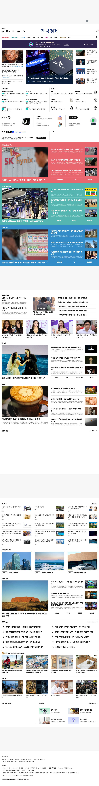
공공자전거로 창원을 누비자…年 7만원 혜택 (12, 671)
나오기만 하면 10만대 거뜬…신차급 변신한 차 (72, 315)
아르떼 (4, 343)
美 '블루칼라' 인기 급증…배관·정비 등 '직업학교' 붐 (66, 201)
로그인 (95, 31)
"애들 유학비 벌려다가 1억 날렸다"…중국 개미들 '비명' (72, 627)
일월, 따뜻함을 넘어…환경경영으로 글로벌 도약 (86, 671)
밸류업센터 (89, 262)
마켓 (90, 179)
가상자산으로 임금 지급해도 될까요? (11, 516)
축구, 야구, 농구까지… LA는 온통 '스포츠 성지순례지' (67, 583)
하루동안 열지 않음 (89, 44)
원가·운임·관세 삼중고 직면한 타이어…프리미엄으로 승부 (11, 541)
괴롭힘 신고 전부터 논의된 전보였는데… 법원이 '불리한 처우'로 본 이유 (77, 517)
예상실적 (59, 221)
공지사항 (41, 703)
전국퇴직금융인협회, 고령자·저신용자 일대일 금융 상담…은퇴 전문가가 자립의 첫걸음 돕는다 (11, 533)
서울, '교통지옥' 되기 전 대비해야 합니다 (86, 696)
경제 (34, 37)
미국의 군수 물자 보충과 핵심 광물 (35, 109)
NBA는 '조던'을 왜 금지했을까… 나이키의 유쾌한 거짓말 (66, 420)
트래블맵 (57, 613)
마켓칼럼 (4, 107)
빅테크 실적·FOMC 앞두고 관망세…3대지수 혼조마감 (22, 221)
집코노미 (22, 37)
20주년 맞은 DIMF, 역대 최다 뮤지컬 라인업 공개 (77, 532)
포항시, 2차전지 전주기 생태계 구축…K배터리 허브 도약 (36, 671)
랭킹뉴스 (4, 622)
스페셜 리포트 (6, 550)
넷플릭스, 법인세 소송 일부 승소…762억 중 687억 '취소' (92, 71)
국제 (42, 37)
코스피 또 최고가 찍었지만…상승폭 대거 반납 (65, 160)
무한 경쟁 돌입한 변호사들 (58, 109)
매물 (74, 262)
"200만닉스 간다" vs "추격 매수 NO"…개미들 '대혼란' (23, 180)
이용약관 (44, 768)
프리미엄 (63, 37)
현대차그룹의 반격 (77, 572)
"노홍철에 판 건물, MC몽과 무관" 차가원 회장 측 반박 (66, 253)
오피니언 (29, 37)
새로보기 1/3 (94, 503)
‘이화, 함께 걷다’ (39, 507)
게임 (51, 37)
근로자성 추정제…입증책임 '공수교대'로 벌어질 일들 (77, 508)
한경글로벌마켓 (15, 37)
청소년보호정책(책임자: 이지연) (65, 768)
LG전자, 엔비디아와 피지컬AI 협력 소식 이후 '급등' (67, 149)
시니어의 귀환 (55, 695)
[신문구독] (24, 31)
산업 (38, 37)
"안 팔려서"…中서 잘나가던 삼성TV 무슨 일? (14, 309)
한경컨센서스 (60, 179)
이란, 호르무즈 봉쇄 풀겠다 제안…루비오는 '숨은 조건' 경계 (66, 212)
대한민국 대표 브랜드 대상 (16, 653)
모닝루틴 (56, 37)
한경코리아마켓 (5, 37)
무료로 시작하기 (41, 138)
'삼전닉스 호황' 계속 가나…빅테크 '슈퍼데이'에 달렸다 (49, 78)
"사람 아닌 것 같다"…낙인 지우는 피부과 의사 (14, 299)
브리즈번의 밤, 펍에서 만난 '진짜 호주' (63, 388)
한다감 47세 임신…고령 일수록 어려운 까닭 (61, 336)
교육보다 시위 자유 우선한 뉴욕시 (83, 94)
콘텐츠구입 (13, 768)
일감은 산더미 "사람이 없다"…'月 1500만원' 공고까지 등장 (74, 632)
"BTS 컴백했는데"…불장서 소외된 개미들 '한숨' (66, 170)
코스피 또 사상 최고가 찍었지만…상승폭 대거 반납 (92, 52)
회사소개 (4, 759)
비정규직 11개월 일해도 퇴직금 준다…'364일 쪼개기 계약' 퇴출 (10, 71)
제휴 (10, 768)
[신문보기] (3, 31)
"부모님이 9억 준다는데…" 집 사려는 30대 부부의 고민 (22, 637)
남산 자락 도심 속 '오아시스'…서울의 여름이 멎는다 (45, 532)
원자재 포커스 (5, 99)
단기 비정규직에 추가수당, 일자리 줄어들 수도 (62, 94)
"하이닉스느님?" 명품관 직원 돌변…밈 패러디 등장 (43, 313)
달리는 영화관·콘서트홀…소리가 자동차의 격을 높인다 (77, 541)
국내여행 (68, 613)
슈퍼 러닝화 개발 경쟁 (56, 101)
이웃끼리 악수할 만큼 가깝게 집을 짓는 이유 (12, 76)
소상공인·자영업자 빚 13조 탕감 (65, 647)
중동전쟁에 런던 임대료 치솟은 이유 (12, 696)
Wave (46, 37)
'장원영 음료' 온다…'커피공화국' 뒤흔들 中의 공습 (12, 336)
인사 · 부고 (91, 703)
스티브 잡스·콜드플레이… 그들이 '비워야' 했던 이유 (66, 410)
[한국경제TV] (8, 31)
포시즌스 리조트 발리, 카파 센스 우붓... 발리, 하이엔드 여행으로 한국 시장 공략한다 (67, 604)
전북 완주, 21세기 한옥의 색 (60, 593)
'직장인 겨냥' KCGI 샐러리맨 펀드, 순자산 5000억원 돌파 (11, 524)
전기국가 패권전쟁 (44, 572)
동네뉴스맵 (59, 262)
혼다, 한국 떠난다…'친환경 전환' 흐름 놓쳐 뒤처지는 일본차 (44, 541)
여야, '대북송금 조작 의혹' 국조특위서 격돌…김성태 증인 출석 (92, 81)
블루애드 (30, 759)
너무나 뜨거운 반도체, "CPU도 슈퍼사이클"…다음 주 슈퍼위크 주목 (36, 102)
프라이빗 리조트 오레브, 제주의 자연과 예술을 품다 (44, 524)
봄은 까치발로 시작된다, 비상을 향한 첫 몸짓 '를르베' (67, 368)
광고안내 (23, 759)
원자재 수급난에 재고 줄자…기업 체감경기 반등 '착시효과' (12, 82)
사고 (96, 703)
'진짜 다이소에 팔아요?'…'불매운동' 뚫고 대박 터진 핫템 (23, 627)
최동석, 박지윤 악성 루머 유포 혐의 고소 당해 (37, 336)
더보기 (69, 37)
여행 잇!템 (91, 613)
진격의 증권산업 (10, 572)
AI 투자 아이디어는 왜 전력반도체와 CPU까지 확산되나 (12, 110)
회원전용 (4, 89)
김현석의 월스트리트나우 (7, 91)
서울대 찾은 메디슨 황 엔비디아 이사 (11, 508)
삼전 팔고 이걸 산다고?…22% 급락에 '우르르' (72, 298)
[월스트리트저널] (13, 31)
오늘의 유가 (28, 91)
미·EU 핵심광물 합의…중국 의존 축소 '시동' (13, 102)
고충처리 (17, 759)
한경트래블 (5, 579)
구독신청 (11, 759)
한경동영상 (5, 431)
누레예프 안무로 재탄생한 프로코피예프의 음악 (66, 347)
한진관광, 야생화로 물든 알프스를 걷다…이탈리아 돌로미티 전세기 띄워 (77, 525)
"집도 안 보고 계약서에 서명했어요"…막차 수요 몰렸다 (22, 642)
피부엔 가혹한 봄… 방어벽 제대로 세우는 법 (65, 399)
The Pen (4, 678)
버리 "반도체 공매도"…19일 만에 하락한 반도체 (13, 94)
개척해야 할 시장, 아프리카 (82, 109)
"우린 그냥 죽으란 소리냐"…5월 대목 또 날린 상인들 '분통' (24, 647)
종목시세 (74, 221)
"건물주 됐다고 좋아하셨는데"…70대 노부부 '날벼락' (72, 637)
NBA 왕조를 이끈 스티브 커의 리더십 (44, 516)
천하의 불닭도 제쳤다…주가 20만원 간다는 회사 (73, 302)
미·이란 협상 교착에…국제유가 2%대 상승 (37, 94)
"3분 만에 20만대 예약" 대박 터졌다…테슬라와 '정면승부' (23, 632)
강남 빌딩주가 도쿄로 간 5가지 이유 (36, 696)
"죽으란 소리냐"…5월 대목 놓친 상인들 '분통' (72, 310)
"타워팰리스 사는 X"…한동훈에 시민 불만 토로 (86, 336)
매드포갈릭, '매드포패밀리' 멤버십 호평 (61, 671)
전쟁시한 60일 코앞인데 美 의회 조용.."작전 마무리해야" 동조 (12, 65)
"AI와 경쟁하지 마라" (80, 101)
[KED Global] (18, 31)
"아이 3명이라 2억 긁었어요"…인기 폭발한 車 (72, 306)
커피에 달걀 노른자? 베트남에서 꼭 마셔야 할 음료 (21, 419)
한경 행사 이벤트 (6, 703)
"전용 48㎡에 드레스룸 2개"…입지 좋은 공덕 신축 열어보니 (67, 232)
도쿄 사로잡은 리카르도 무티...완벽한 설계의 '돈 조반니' (23, 378)
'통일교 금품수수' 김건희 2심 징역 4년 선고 (92, 62)
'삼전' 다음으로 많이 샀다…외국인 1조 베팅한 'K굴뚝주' (72, 642)
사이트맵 (27, 768)
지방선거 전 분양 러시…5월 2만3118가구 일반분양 (67, 242)
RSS (38, 768)
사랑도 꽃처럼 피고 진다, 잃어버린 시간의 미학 (65, 358)
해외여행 (80, 613)
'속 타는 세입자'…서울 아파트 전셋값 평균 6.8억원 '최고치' (25, 262)
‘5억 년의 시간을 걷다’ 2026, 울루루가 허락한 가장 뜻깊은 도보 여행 (24, 614)
